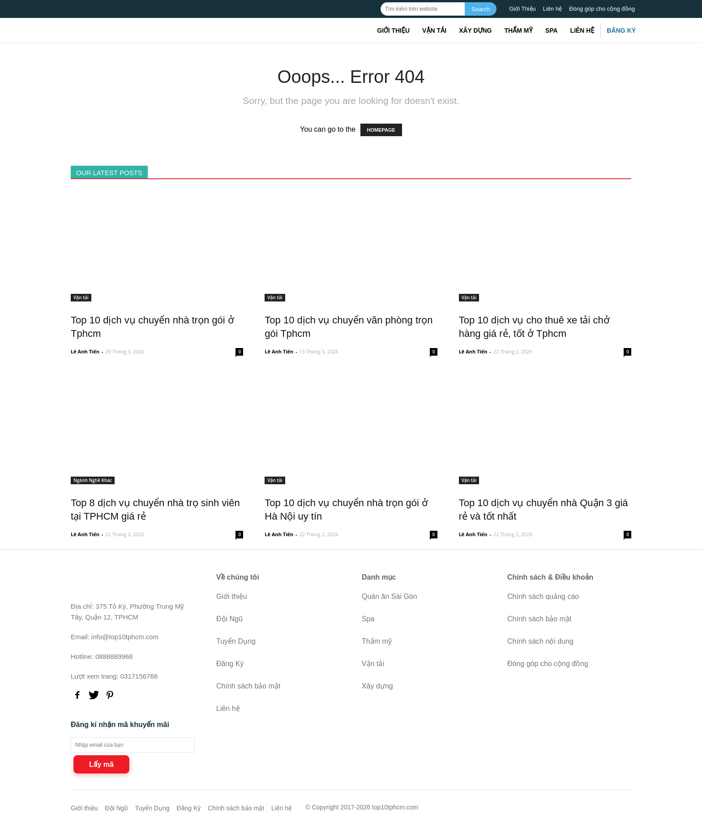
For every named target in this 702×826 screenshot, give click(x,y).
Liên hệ (552, 8)
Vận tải (434, 30)
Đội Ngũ (229, 619)
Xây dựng (475, 30)
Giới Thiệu (522, 8)
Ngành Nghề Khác (92, 480)
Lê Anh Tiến (85, 351)
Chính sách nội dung (540, 641)
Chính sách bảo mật (248, 686)
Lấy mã (101, 764)
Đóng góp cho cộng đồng (602, 8)
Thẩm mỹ (518, 30)
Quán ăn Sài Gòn (389, 596)
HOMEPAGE (381, 130)
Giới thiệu (393, 30)
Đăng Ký (621, 30)
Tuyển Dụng (236, 641)
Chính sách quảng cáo (543, 596)
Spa (551, 30)
